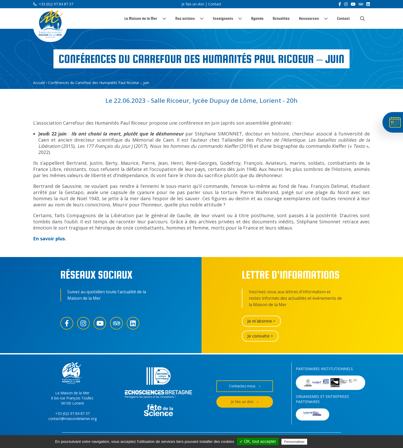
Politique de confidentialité (331, 442)
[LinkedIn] (368, 4)
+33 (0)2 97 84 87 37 (53, 4)
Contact (214, 4)
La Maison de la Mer (140, 18)
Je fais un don (192, 4)
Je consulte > (260, 336)
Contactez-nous (244, 386)
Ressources (309, 18)
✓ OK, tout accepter (258, 441)
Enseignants (223, 18)
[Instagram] (346, 4)
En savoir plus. (49, 238)
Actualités (281, 18)
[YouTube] (353, 4)
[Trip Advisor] (361, 4)
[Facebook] (339, 4)
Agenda (257, 18)
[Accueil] (50, 25)
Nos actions (185, 18)
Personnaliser (294, 442)
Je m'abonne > (261, 321)
